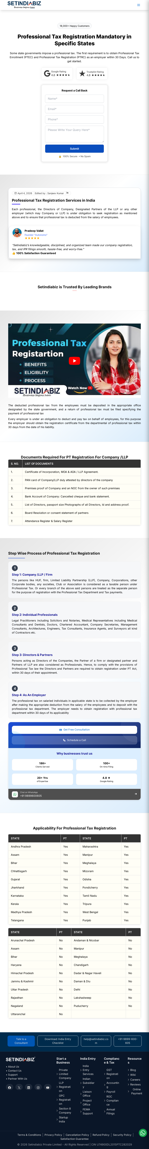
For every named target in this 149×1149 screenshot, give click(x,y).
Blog (133, 1070)
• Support (12, 1074)
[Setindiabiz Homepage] (24, 4)
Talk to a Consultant (21, 1041)
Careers (135, 1079)
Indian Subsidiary (88, 1083)
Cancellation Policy (78, 1134)
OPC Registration (65, 1099)
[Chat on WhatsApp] (142, 1131)
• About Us (13, 1066)
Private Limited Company (65, 1074)
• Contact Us (14, 1070)
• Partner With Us (17, 1078)
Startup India (63, 1119)
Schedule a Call (74, 741)
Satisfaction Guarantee (74, 1138)
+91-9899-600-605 (128, 1041)
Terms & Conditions (28, 1134)
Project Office (87, 1102)
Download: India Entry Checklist (58, 1041)
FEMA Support (88, 1111)
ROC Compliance (112, 1100)
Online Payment (136, 1091)
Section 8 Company (65, 1110)
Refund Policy (102, 1134)
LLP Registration (65, 1086)
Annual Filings (110, 1111)
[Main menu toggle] (139, 5)
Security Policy (123, 1134)
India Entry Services (88, 1070)
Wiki (133, 1074)
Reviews (135, 1084)
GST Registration (112, 1074)
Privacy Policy (53, 1134)
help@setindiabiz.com (96, 1041)
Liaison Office (87, 1094)
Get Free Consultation (74, 730)
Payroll (110, 1091)
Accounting (112, 1084)
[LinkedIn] (67, 193)
